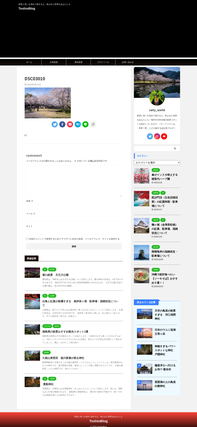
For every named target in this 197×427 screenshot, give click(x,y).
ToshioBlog (26, 8)
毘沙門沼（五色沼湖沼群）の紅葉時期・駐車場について (165, 201)
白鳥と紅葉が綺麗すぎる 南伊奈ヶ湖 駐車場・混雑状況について (79, 301)
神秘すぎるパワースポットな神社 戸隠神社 (166, 348)
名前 (29, 201)
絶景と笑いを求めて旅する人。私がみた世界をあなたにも (98, 412)
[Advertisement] (98, 35)
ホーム (29, 62)
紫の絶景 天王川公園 (54, 275)
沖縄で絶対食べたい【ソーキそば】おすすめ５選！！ (165, 278)
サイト (29, 226)
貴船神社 (47, 380)
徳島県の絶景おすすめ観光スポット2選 (64, 327)
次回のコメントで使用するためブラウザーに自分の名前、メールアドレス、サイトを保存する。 (75, 239)
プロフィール (103, 62)
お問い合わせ (128, 62)
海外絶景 (78, 62)
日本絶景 (54, 62)
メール (30, 213)
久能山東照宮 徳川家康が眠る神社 (62, 354)
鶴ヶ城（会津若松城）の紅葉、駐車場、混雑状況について (165, 228)
